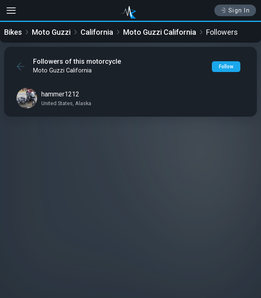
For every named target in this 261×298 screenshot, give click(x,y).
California (97, 32)
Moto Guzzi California (159, 32)
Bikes (13, 32)
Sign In (235, 10)
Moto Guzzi (51, 32)
